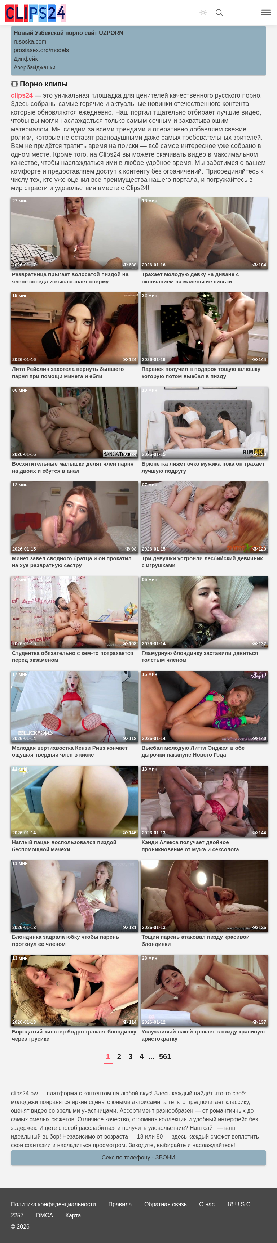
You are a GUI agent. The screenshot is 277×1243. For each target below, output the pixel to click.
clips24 (22, 95)
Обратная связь (165, 1204)
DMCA (44, 1215)
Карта (73, 1215)
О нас (207, 1204)
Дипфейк (26, 59)
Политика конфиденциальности (53, 1204)
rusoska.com (30, 42)
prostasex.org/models (41, 50)
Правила (120, 1204)
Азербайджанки (35, 67)
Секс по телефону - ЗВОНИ (138, 1157)
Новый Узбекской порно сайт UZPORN (68, 33)
